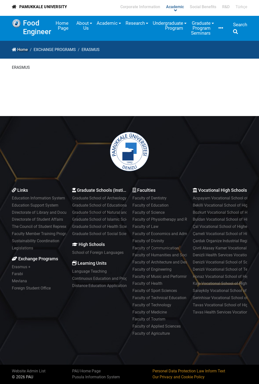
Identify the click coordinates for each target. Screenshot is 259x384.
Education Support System (35, 205)
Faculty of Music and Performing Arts (165, 276)
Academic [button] (107, 23)
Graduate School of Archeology (99, 198)
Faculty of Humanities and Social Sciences (169, 255)
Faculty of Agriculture (151, 333)
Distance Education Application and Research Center (118, 285)
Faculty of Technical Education (159, 297)
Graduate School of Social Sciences (103, 233)
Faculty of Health (147, 283)
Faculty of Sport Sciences (154, 290)
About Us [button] (82, 25)
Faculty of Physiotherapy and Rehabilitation (170, 219)
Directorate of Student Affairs (37, 219)
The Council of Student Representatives (46, 226)
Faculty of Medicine (149, 312)
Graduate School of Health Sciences (103, 226)
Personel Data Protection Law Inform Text (188, 371)
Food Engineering (42, 27)
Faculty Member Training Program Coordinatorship (56, 233)
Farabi (17, 273)
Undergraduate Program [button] (168, 25)
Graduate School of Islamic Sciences (104, 219)
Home (22, 49)
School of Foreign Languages (98, 252)
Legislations (22, 248)
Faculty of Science (148, 212)
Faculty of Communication (155, 248)
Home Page (62, 25)
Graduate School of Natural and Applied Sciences (115, 212)
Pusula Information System (96, 377)
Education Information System (38, 198)
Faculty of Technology (151, 305)
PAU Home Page (86, 371)
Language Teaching (89, 271)
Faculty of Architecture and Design (162, 262)
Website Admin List (28, 371)
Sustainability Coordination (35, 241)
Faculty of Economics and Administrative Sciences (176, 233)
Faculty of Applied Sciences (156, 326)
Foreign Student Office (31, 288)
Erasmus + (21, 266)
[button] (220, 28)
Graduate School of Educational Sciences (108, 205)
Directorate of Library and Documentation (48, 212)
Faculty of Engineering (152, 269)
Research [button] (135, 23)
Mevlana (19, 281)
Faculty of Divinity (148, 241)
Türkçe (241, 6)
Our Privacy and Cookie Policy (178, 377)
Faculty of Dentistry (149, 198)
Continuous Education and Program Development (115, 278)
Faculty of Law (145, 226)
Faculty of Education (150, 205)
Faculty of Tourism (148, 319)
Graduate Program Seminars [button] (201, 28)
